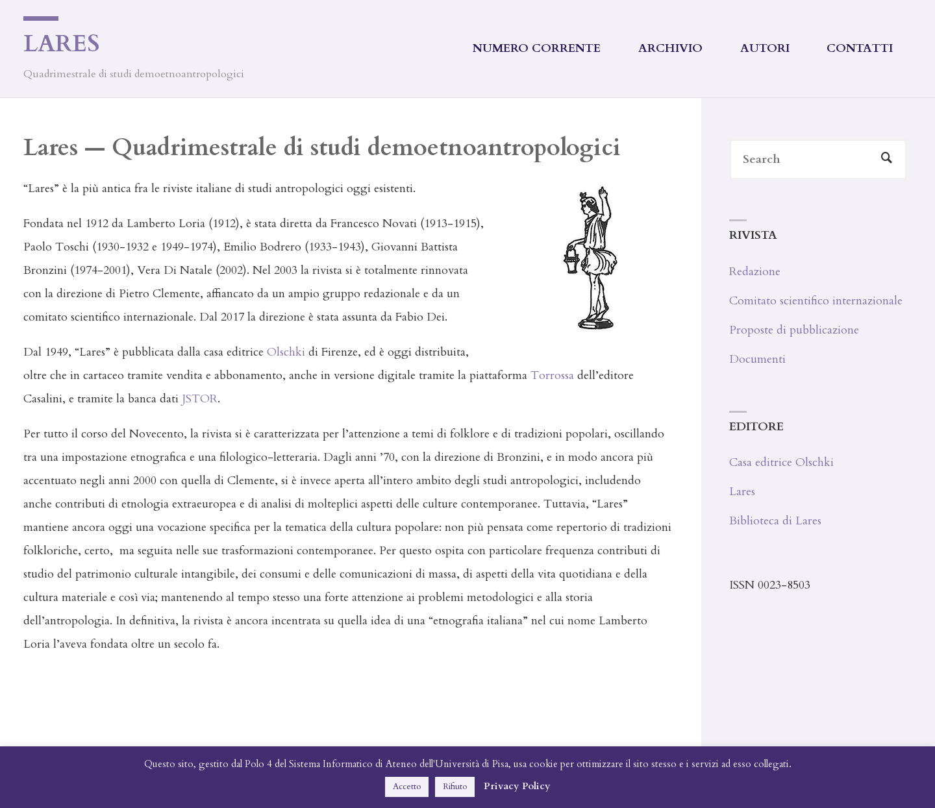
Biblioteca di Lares (775, 521)
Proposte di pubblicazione (794, 330)
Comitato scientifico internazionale (816, 301)
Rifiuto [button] (455, 786)
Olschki (286, 352)
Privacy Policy (517, 785)
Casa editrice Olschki (781, 462)
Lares (61, 44)
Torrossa (552, 375)
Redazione (754, 271)
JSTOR (200, 399)
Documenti (757, 359)
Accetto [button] (407, 786)
